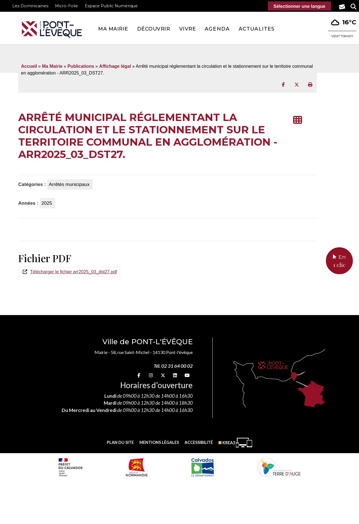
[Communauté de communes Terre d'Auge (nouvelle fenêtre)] (279, 467)
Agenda (217, 29)
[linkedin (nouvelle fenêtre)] (175, 375)
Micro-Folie (66, 5)
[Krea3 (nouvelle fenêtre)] (235, 443)
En (339, 261)
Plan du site (120, 442)
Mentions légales (159, 442)
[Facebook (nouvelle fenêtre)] (138, 375)
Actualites (257, 29)
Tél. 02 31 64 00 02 (173, 366)
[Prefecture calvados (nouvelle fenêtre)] (70, 467)
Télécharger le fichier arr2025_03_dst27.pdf (73, 271)
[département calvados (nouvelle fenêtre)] (202, 467)
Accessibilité (199, 442)
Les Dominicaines (30, 5)
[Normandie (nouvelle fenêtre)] (136, 467)
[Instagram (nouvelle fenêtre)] (151, 375)
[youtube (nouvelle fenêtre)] (187, 375)
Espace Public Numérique (111, 5)
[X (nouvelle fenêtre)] (163, 375)
